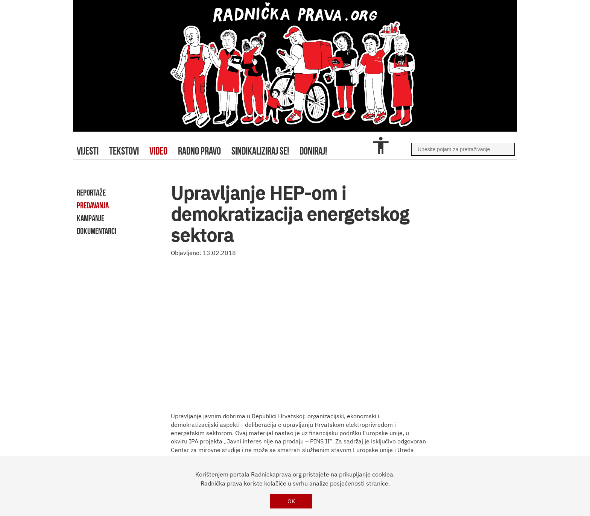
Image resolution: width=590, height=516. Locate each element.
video (158, 151)
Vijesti (88, 151)
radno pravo (199, 151)
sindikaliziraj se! (260, 151)
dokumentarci (96, 230)
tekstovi (124, 151)
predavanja (93, 205)
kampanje (90, 218)
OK (291, 501)
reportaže (91, 192)
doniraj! (313, 151)
